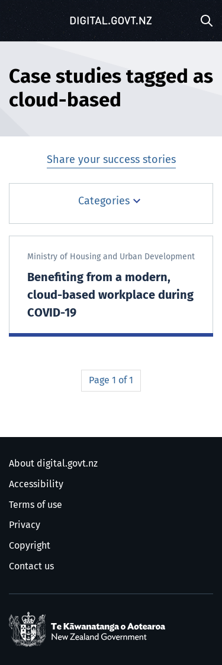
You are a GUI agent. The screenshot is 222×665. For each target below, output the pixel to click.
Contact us (31, 566)
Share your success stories (111, 160)
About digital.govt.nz (53, 463)
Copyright (29, 545)
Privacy (24, 525)
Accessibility (36, 484)
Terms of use (35, 505)
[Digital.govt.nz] (111, 20)
